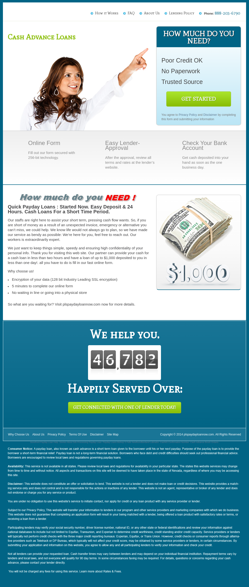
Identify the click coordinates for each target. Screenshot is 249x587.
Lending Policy (181, 13)
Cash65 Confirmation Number (174, 442)
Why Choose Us (18, 434)
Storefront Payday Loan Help (44, 442)
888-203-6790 (227, 13)
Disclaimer (210, 115)
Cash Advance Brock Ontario (204, 442)
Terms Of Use (78, 434)
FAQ (131, 13)
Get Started (198, 99)
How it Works (106, 13)
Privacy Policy (188, 115)
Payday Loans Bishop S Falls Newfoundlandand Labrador (131, 442)
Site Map (112, 434)
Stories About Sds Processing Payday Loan (80, 442)
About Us (152, 13)
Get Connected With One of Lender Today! (124, 407)
